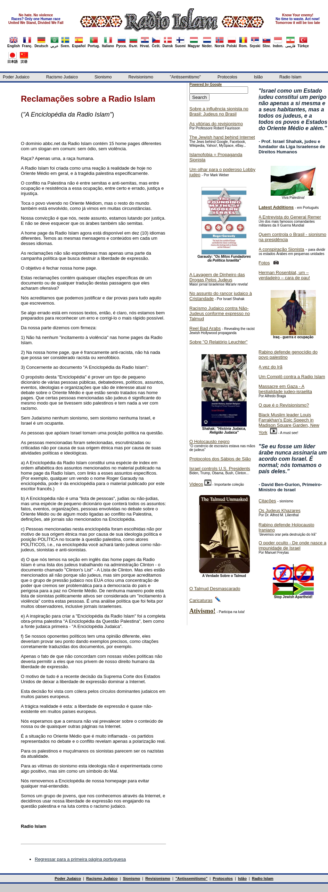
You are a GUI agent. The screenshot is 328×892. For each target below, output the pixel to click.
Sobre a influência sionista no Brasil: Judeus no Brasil (218, 111)
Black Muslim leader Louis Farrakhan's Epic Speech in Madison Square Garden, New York (289, 423)
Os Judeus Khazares (280, 510)
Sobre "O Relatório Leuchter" (218, 342)
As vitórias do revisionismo (216, 123)
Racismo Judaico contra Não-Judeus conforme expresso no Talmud (219, 313)
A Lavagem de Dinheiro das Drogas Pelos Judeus (217, 277)
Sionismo (103, 77)
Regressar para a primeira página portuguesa (80, 859)
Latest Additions (276, 207)
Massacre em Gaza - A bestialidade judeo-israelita (285, 389)
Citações (267, 500)
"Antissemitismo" (185, 77)
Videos (196, 484)
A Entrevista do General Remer (290, 217)
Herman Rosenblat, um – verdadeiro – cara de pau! (284, 275)
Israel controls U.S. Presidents (219, 468)
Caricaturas (200, 600)
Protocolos (227, 77)
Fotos (264, 262)
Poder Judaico (16, 77)
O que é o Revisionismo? (284, 405)
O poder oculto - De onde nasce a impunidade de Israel (292, 545)
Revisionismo (140, 77)
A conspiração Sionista (281, 249)
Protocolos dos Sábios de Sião (220, 458)
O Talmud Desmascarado (214, 588)
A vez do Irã (270, 366)
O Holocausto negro (209, 441)
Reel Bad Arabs (205, 328)
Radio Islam (290, 77)
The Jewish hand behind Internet (222, 137)
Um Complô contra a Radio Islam (292, 376)
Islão (258, 77)
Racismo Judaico (62, 77)
